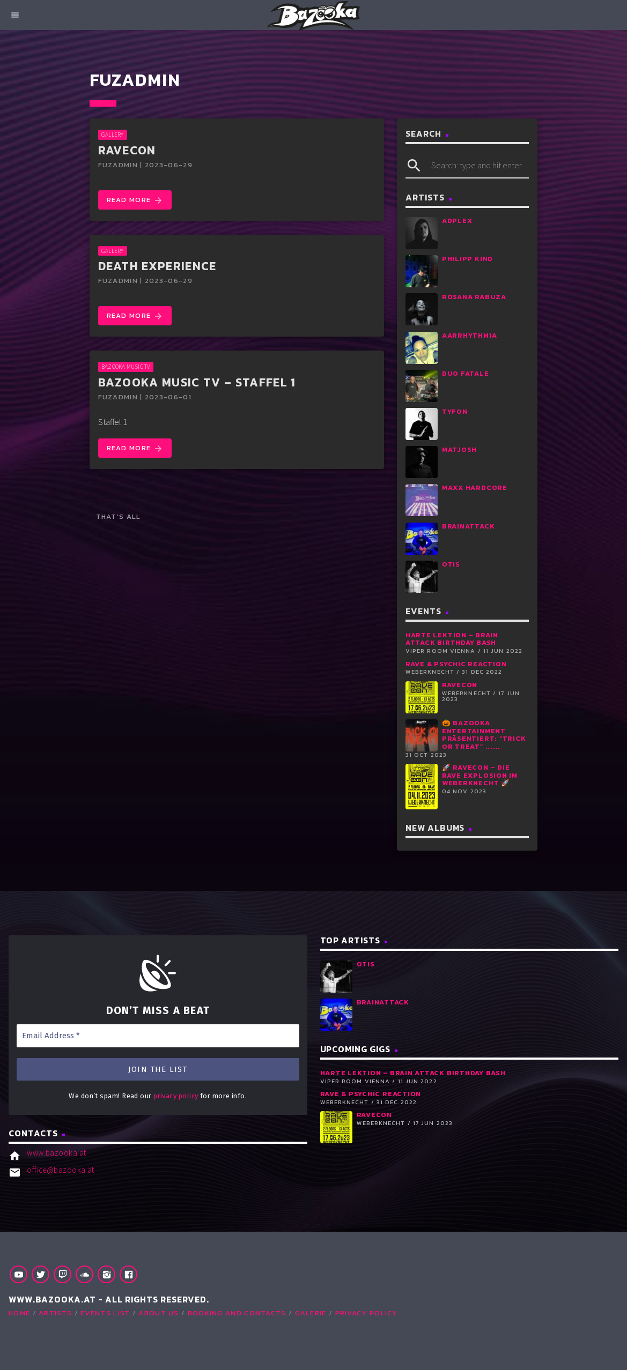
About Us (158, 1313)
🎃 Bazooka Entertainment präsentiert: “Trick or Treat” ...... (484, 734)
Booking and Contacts (237, 1313)
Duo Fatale (465, 373)
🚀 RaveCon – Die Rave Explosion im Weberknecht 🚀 (480, 775)
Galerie (311, 1313)
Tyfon (455, 411)
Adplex (457, 220)
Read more (135, 200)
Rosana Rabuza (474, 297)
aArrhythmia (469, 335)
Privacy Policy (366, 1313)
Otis (451, 564)
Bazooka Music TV (125, 366)
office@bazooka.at (60, 1170)
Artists (55, 1313)
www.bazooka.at (56, 1153)
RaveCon (127, 150)
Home (19, 1313)
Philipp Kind (467, 259)
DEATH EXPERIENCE (157, 266)
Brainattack (468, 526)
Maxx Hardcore (474, 487)
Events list (105, 1313)
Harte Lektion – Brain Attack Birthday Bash (451, 639)
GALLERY (112, 134)
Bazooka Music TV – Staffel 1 (197, 382)
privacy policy (175, 1096)
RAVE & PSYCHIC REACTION (456, 664)
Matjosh (459, 449)
